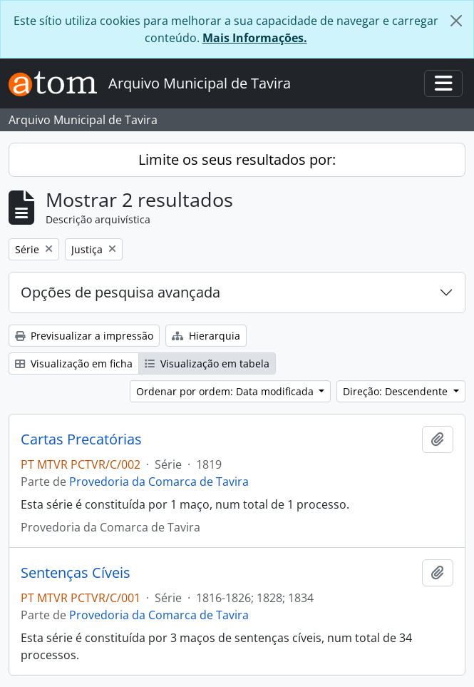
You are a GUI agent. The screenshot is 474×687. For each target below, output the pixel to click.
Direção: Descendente (396, 391)
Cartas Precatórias (81, 439)
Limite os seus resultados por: (237, 159)
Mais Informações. (254, 38)
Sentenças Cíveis (75, 572)
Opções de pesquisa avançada (120, 292)
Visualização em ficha (74, 363)
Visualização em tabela (207, 363)
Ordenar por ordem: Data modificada (226, 391)
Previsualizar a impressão (84, 335)
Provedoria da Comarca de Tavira (159, 481)
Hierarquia (206, 335)
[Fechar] (456, 21)
